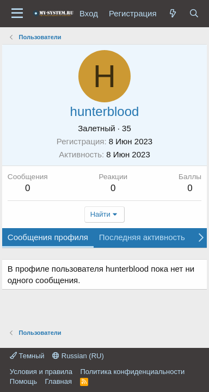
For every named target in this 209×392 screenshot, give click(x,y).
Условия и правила (41, 371)
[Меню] (17, 13)
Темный (27, 356)
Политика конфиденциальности (132, 371)
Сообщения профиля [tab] (48, 237)
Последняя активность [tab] (142, 237)
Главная (58, 381)
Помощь (23, 381)
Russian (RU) (78, 356)
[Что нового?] (172, 13)
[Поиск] (194, 13)
